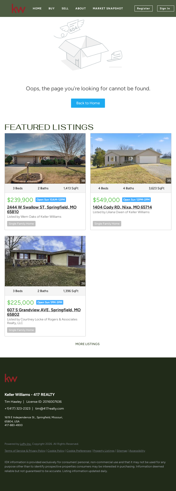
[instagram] (49, 478)
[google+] (63, 478)
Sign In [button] (165, 8)
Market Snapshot (108, 8)
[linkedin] (23, 478)
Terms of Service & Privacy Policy (25, 450)
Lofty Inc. (25, 443)
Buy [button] (52, 8)
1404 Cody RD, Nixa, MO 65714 (122, 207)
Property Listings (104, 450)
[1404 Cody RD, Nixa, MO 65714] (131, 158)
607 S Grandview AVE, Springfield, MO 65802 (44, 312)
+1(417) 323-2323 (17, 409)
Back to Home (88, 103)
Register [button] (143, 8)
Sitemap (122, 450)
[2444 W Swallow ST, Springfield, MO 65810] (45, 158)
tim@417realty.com (49, 409)
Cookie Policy (55, 450)
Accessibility (137, 450)
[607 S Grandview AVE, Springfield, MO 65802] (45, 261)
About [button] (80, 8)
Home (37, 8)
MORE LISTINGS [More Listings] (87, 344)
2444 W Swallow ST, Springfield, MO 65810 (42, 209)
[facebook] (10, 478)
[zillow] (36, 478)
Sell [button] (65, 8)
